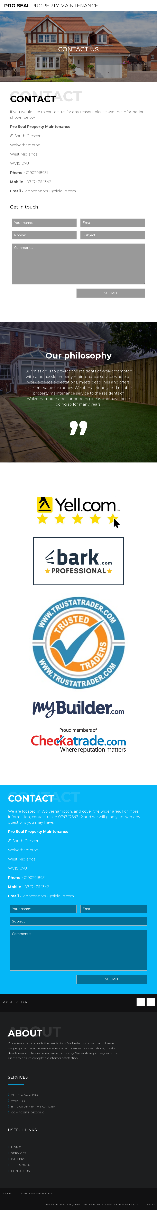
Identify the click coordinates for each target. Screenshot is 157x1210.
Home (16, 1147)
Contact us (20, 1171)
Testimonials (22, 1165)
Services (18, 1153)
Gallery (18, 1159)
